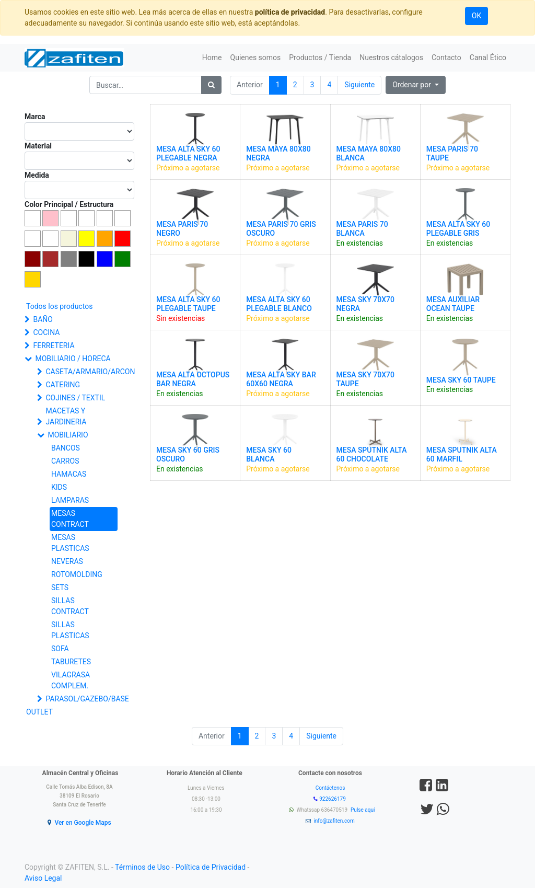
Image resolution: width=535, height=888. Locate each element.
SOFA (60, 648)
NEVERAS (67, 561)
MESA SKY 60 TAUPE (461, 380)
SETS (59, 587)
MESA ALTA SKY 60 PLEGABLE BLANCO (279, 304)
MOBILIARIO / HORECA (72, 358)
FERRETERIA (53, 345)
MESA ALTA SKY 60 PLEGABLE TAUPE (188, 304)
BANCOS (65, 448)
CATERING (62, 384)
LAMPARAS (70, 500)
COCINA (46, 332)
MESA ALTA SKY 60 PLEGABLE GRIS (458, 228)
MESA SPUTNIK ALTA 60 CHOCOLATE (371, 454)
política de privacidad (290, 12)
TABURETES (71, 662)
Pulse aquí (363, 810)
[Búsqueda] (211, 85)
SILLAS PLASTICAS (70, 630)
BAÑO (42, 319)
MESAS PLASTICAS (70, 542)
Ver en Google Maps (82, 822)
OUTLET (39, 712)
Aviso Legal (43, 878)
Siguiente (359, 84)
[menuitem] (212, 57)
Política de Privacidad (211, 867)
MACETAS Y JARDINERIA (65, 416)
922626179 (333, 799)
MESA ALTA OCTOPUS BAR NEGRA (192, 379)
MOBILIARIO (68, 435)
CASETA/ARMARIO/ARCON (83, 371)
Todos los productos (59, 306)
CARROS (65, 461)
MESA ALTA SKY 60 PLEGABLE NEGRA (188, 153)
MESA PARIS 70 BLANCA (362, 228)
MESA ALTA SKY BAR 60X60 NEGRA (281, 379)
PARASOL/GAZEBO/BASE (83, 699)
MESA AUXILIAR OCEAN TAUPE (453, 304)
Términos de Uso (142, 867)
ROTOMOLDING (76, 574)
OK (476, 15)
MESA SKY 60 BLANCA (269, 454)
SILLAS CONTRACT (70, 606)
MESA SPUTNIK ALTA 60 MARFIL (461, 454)
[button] (416, 85)
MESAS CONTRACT (70, 518)
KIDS (59, 487)
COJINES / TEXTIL (75, 398)
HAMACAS (68, 474)
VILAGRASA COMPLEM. (70, 680)
